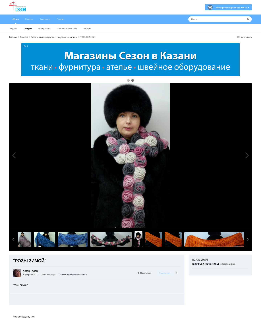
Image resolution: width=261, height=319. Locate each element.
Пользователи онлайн (67, 28)
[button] (13, 239)
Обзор (16, 21)
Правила (29, 19)
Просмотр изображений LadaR (73, 274)
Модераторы (44, 28)
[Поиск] (209, 19)
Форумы (13, 28)
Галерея (28, 28)
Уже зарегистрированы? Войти (232, 8)
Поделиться (144, 273)
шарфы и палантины (205, 263)
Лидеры (87, 28)
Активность (45, 19)
